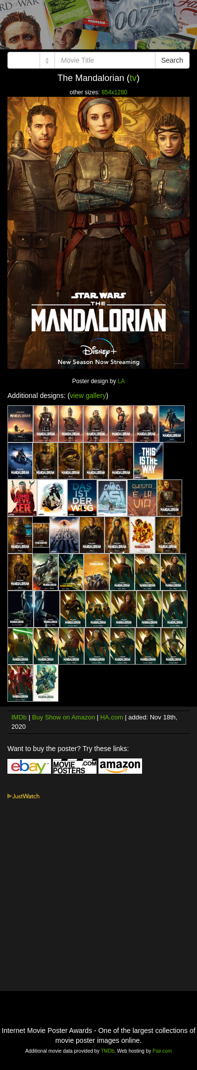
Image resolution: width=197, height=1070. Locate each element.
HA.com (111, 717)
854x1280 (114, 92)
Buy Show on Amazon (63, 717)
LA (121, 381)
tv (133, 78)
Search (172, 60)
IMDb (19, 717)
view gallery (88, 395)
